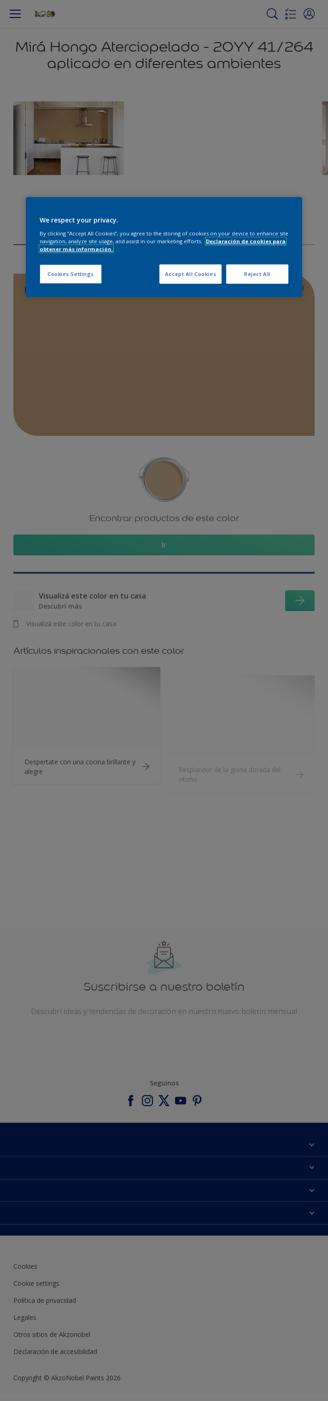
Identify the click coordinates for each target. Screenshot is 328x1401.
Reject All (257, 273)
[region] (164, 247)
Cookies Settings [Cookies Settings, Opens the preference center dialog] (70, 273)
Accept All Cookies (190, 273)
